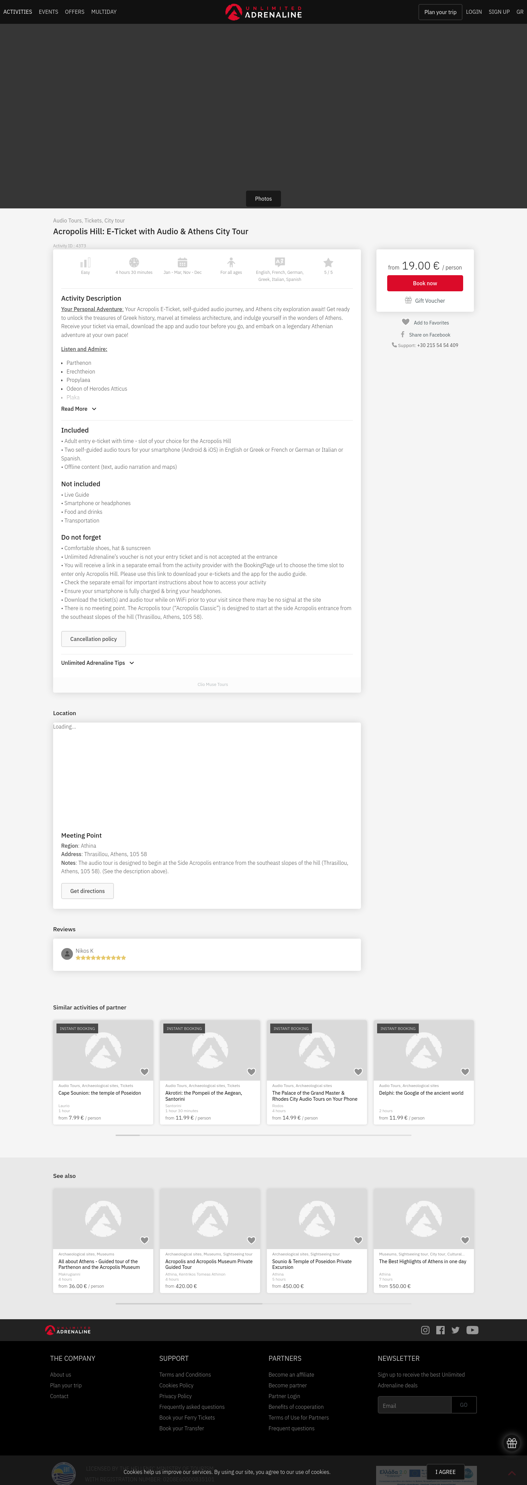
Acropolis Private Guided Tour (304, 1261)
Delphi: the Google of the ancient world (421, 1093)
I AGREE (446, 1472)
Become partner (288, 1385)
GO (464, 1404)
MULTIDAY (104, 11)
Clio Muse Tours (213, 684)
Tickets (93, 220)
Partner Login (284, 1396)
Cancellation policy (93, 639)
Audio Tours (67, 220)
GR (520, 11)
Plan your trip (440, 12)
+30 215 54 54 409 (437, 345)
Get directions (87, 891)
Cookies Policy (176, 1385)
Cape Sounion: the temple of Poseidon (99, 1093)
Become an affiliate (291, 1374)
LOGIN (474, 11)
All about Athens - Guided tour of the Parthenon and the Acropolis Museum (419, 1264)
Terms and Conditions (185, 1374)
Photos (263, 198)
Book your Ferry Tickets (187, 1417)
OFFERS (74, 11)
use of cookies (312, 1472)
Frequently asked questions (192, 1406)
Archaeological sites (100, 1085)
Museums (426, 1253)
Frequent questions (292, 1428)
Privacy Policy (175, 1396)
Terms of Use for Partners (299, 1417)
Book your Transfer (181, 1428)
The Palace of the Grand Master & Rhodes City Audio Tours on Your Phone (315, 1096)
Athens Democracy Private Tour (92, 1261)
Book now (425, 283)
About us (60, 1374)
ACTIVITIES (17, 11)
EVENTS (48, 11)
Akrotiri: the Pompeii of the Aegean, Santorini (203, 1096)
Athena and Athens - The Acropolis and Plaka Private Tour (207, 1264)
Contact (59, 1396)
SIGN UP (499, 11)
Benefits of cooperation (296, 1406)
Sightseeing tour (111, 1253)
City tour (115, 220)
